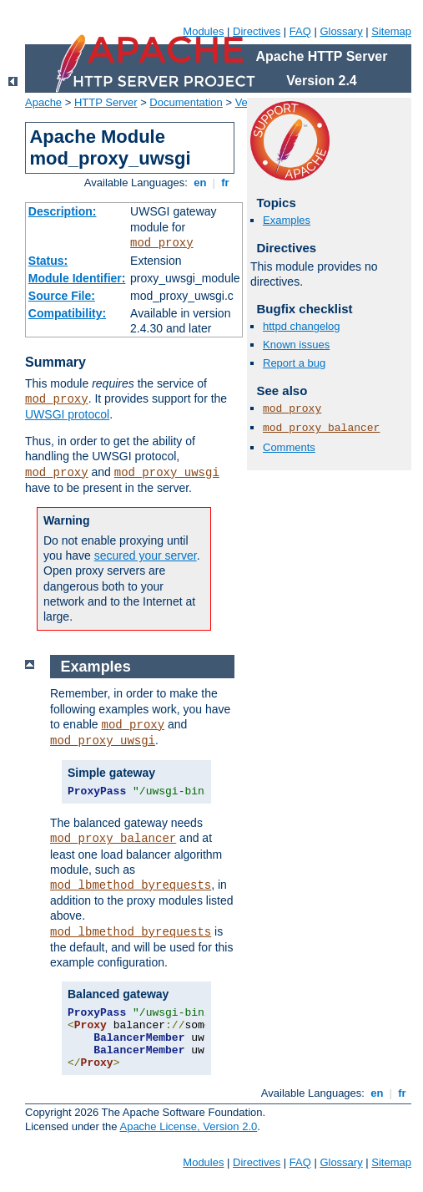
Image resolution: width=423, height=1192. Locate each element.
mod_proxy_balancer (321, 428)
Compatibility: (67, 313)
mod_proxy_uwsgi (166, 472)
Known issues (296, 344)
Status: (48, 260)
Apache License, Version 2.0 (188, 1126)
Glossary (341, 31)
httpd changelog (301, 326)
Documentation (185, 102)
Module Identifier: (77, 278)
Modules (203, 31)
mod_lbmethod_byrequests (130, 885)
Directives (256, 31)
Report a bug (294, 363)
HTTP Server (106, 102)
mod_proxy (162, 243)
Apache (43, 102)
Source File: (61, 295)
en (200, 182)
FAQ (300, 31)
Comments (289, 447)
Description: (62, 211)
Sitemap (391, 31)
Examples (286, 220)
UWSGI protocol (67, 414)
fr (226, 182)
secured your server (145, 555)
